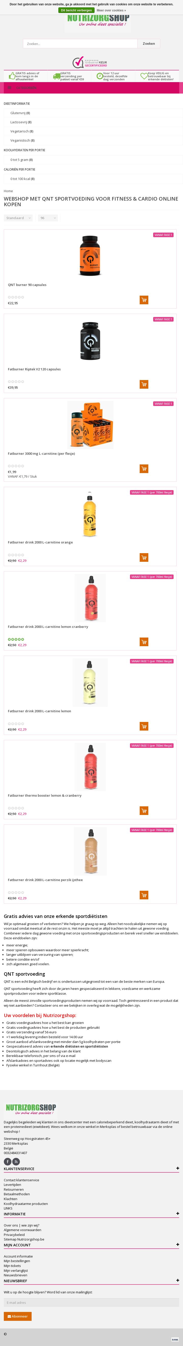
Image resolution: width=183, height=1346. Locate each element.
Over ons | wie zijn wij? (21, 1225)
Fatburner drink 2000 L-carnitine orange (40, 542)
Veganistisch (22, 140)
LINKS (8, 1208)
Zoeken (149, 43)
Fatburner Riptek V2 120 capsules (34, 369)
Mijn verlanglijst (16, 1270)
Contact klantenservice (21, 1180)
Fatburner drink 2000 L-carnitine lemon (39, 711)
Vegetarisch (21, 131)
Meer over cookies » (111, 10)
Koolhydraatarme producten (26, 1203)
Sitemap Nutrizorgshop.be (24, 1239)
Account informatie (18, 1256)
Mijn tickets (12, 1265)
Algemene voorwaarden (22, 1230)
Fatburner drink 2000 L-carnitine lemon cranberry (48, 626)
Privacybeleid (14, 1234)
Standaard (15, 218)
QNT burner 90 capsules (27, 284)
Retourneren (14, 1189)
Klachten (10, 1199)
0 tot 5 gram (21, 159)
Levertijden (12, 1184)
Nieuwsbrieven (15, 1275)
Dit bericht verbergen (76, 10)
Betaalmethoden (17, 1194)
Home (8, 191)
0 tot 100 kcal (22, 178)
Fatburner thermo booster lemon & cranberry (45, 795)
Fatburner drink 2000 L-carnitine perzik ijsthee (45, 880)
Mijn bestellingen (17, 1261)
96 (42, 218)
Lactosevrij (21, 122)
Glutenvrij (20, 113)
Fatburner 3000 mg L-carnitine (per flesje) (41, 453)
